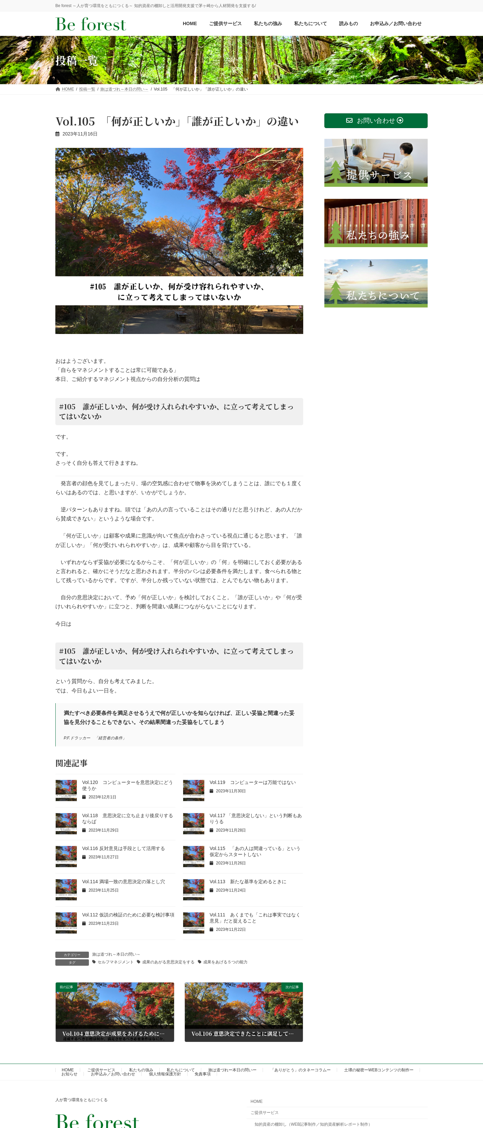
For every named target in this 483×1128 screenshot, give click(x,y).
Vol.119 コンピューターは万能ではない (253, 782)
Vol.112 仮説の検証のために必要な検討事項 (128, 914)
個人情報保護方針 (165, 1074)
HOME (68, 1070)
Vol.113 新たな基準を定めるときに (248, 881)
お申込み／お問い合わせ (113, 1074)
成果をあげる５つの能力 (225, 962)
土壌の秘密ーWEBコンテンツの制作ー (379, 1070)
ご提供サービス (101, 1070)
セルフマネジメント (116, 962)
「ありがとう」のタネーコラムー (300, 1070)
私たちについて (181, 1070)
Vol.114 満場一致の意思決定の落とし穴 (123, 881)
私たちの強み (141, 1070)
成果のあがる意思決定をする (168, 962)
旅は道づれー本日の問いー (232, 1070)
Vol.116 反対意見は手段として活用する (123, 848)
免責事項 (203, 1074)
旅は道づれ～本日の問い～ (116, 954)
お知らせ (69, 1074)
